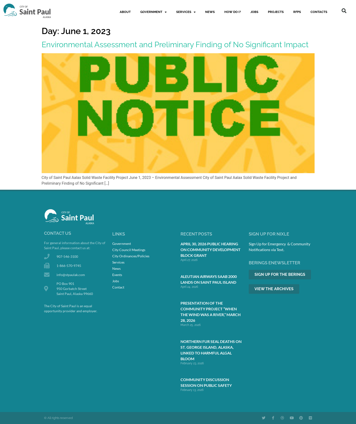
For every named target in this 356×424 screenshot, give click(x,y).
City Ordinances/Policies (130, 256)
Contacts (319, 12)
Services (186, 12)
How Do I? (232, 12)
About (125, 12)
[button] (344, 11)
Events (117, 275)
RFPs (297, 12)
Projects (276, 12)
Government (153, 12)
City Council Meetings (128, 250)
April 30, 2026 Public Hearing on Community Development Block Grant (211, 249)
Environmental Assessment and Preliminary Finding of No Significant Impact (175, 44)
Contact (118, 287)
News (210, 12)
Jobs (254, 12)
